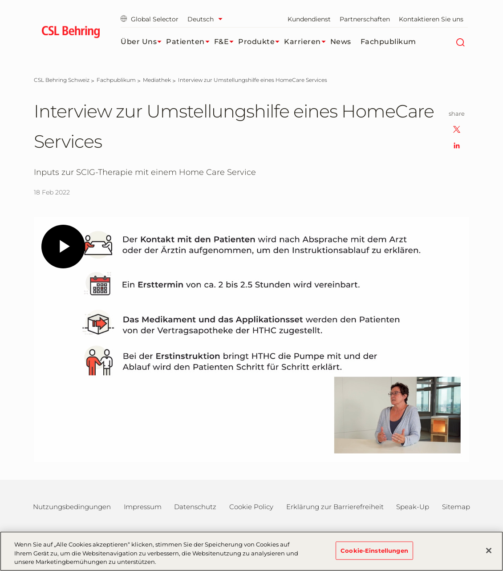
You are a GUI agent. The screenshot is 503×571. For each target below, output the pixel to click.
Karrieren (307, 42)
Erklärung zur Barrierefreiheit (335, 506)
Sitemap (456, 506)
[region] (251, 551)
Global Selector (149, 19)
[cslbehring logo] (70, 33)
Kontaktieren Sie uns (431, 19)
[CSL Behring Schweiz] (61, 80)
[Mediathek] (157, 80)
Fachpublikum (388, 41)
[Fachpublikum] (116, 80)
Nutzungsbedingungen (72, 506)
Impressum (143, 506)
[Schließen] (489, 550)
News (340, 41)
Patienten (190, 42)
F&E (226, 42)
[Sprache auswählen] (207, 19)
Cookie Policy (251, 506)
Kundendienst (309, 19)
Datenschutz (195, 506)
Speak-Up (412, 506)
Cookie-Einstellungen (374, 550)
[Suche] (460, 42)
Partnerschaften (365, 19)
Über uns (143, 42)
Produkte (261, 42)
